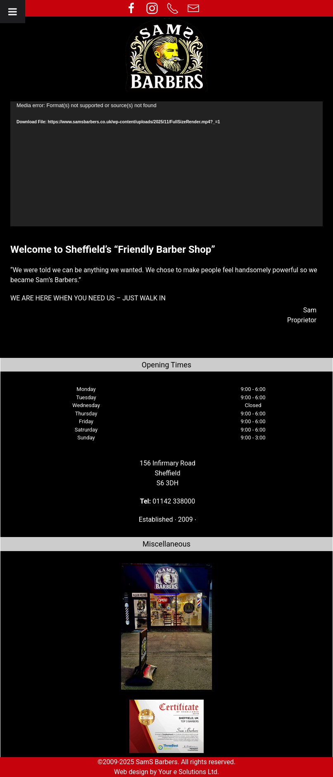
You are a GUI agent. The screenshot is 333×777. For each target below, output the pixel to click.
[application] (166, 163)
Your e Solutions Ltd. (188, 772)
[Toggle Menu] (12, 11)
